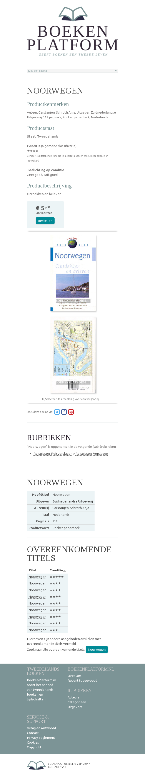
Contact (33, 733)
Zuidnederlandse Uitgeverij (72, 501)
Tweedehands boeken (43, 671)
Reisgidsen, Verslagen (91, 453)
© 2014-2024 (81, 764)
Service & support (38, 719)
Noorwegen (37, 577)
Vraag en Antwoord (41, 728)
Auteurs (73, 697)
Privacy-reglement (41, 737)
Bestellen (45, 221)
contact (53, 767)
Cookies (33, 742)
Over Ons (75, 676)
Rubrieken (80, 690)
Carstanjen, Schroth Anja (70, 508)
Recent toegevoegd (82, 680)
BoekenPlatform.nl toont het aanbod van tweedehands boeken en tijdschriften (41, 689)
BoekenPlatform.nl (91, 669)
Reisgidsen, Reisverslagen (52, 453)
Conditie (58, 570)
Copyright (34, 747)
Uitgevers (75, 707)
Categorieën (77, 702)
